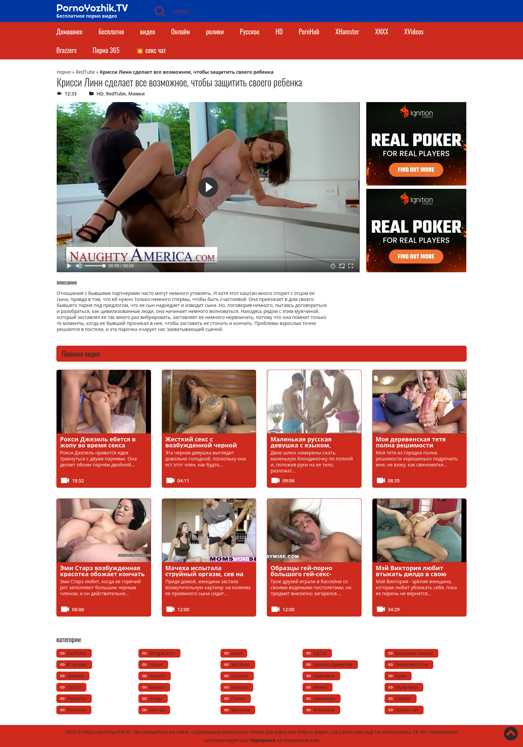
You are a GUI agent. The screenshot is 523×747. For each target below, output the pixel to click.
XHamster (347, 31)
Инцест (157, 676)
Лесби (74, 687)
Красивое (324, 676)
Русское (249, 31)
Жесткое (240, 664)
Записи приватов (333, 664)
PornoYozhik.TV (92, 8)
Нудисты (76, 698)
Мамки (136, 93)
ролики (215, 31)
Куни (400, 676)
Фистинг (76, 710)
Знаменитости (411, 664)
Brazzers (66, 50)
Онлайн (180, 31)
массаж (239, 687)
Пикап (238, 698)
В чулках (77, 664)
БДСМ (320, 653)
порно (64, 72)
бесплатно (111, 31)
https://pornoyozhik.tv (106, 732)
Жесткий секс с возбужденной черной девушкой (201, 445)
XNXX (381, 31)
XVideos (414, 31)
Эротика (240, 710)
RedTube (85, 72)
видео (147, 31)
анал (236, 653)
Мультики (406, 687)
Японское (324, 710)
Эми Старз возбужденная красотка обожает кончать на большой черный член (102, 574)
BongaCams (162, 653)
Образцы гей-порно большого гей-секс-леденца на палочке (302, 574)
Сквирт (403, 698)
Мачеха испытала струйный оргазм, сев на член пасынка (204, 574)
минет (320, 687)
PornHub (309, 31)
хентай (157, 710)
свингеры (324, 698)
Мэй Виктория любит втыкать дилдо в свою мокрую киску (411, 574)
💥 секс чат (150, 50)
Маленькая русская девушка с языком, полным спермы (301, 445)
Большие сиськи (414, 653)
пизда (155, 698)
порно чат (406, 710)
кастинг (239, 676)
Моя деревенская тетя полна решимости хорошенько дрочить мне (417, 445)
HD (279, 31)
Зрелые (75, 676)
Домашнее (69, 31)
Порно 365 (106, 50)
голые (156, 664)
